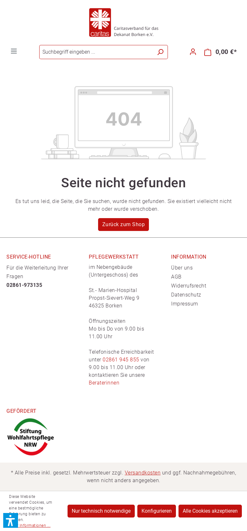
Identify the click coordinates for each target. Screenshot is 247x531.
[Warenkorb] (220, 52)
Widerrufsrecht (188, 286)
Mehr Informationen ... (29, 525)
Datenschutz (186, 295)
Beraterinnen (104, 383)
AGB (176, 277)
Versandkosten (143, 473)
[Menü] (13, 51)
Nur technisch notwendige (101, 511)
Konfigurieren (157, 511)
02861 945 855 (121, 360)
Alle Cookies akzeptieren (210, 511)
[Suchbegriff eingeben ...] (96, 52)
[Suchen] (160, 52)
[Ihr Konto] (193, 52)
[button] (10, 520)
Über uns (182, 268)
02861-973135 (24, 285)
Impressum (184, 304)
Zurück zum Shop (123, 224)
